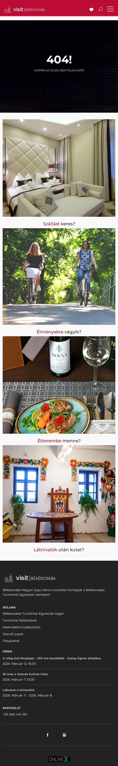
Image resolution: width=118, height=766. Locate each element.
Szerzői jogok (13, 634)
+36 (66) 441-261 (15, 714)
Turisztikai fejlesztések (20, 620)
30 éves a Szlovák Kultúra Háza (25, 674)
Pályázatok (11, 641)
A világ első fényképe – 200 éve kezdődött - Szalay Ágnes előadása (52, 658)
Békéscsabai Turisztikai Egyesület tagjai (33, 613)
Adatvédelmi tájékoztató (21, 627)
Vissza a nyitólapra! (59, 80)
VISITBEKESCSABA (25, 9)
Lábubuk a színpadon (19, 690)
